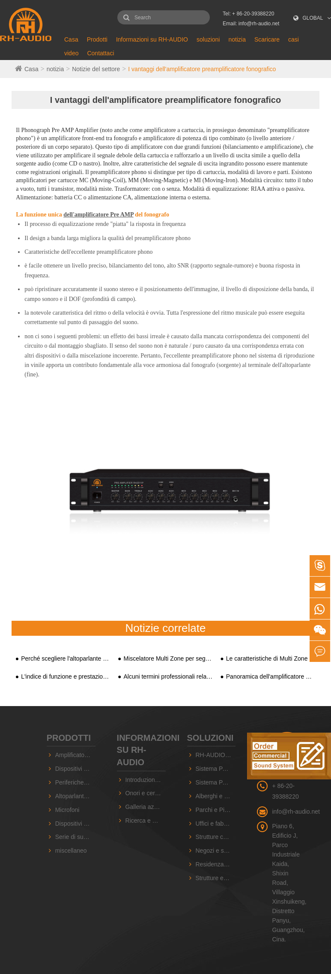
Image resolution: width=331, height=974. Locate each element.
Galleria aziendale (145, 806)
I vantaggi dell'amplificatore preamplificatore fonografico (202, 69)
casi (293, 39)
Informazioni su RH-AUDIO (152, 39)
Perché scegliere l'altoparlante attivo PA (65, 658)
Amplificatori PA (75, 755)
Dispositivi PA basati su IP (75, 768)
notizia (236, 39)
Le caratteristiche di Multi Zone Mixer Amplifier (271, 658)
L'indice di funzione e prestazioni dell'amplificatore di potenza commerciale (65, 676)
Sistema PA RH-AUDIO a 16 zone (216, 768)
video (71, 53)
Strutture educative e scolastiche (216, 878)
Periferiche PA (74, 782)
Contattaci (100, 53)
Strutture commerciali (216, 836)
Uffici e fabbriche (216, 823)
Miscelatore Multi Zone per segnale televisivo (168, 658)
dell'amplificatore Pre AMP (98, 214)
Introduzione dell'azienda (145, 779)
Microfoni (67, 809)
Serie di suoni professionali (75, 836)
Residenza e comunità (216, 864)
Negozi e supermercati (216, 850)
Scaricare (267, 39)
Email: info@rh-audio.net (251, 24)
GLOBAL (313, 18)
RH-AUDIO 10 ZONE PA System (216, 755)
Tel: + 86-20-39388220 (248, 14)
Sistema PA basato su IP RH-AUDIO (216, 782)
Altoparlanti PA (75, 796)
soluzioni (208, 39)
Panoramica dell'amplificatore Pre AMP (271, 676)
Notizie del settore (96, 69)
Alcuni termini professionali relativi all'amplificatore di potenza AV (168, 676)
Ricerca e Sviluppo (145, 820)
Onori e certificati (145, 793)
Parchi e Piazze (216, 809)
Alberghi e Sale (216, 796)
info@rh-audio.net (296, 811)
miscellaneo (71, 850)
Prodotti (97, 39)
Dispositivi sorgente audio (75, 823)
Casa (71, 39)
